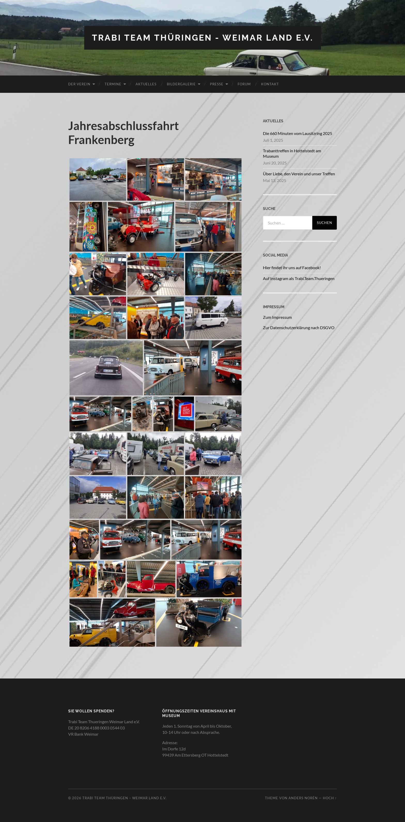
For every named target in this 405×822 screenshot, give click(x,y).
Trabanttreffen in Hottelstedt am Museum (292, 153)
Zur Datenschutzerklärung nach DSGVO (298, 327)
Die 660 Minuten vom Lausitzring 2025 (297, 133)
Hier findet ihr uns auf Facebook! (292, 267)
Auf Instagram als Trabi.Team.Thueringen (298, 278)
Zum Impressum (277, 317)
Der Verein (79, 84)
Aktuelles (146, 84)
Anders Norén (303, 798)
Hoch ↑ (330, 798)
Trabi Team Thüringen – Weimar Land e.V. (124, 798)
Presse (216, 84)
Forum (244, 84)
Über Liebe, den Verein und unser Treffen (299, 173)
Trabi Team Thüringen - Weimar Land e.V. (202, 37)
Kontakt (270, 84)
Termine (113, 84)
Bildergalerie (181, 84)
